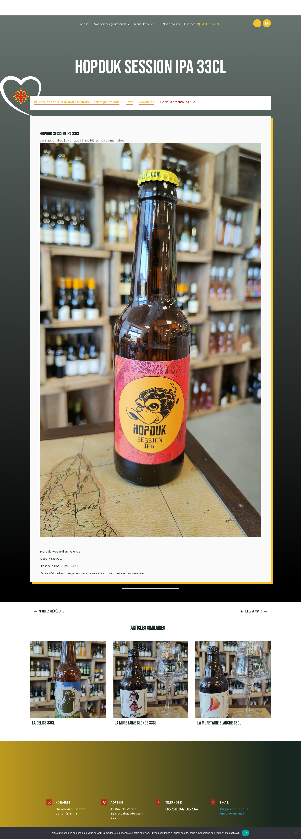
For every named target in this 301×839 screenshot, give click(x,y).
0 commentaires (112, 125)
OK (245, 832)
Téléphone (173, 787)
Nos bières (91, 125)
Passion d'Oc (54, 125)
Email (224, 787)
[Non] (296, 833)
